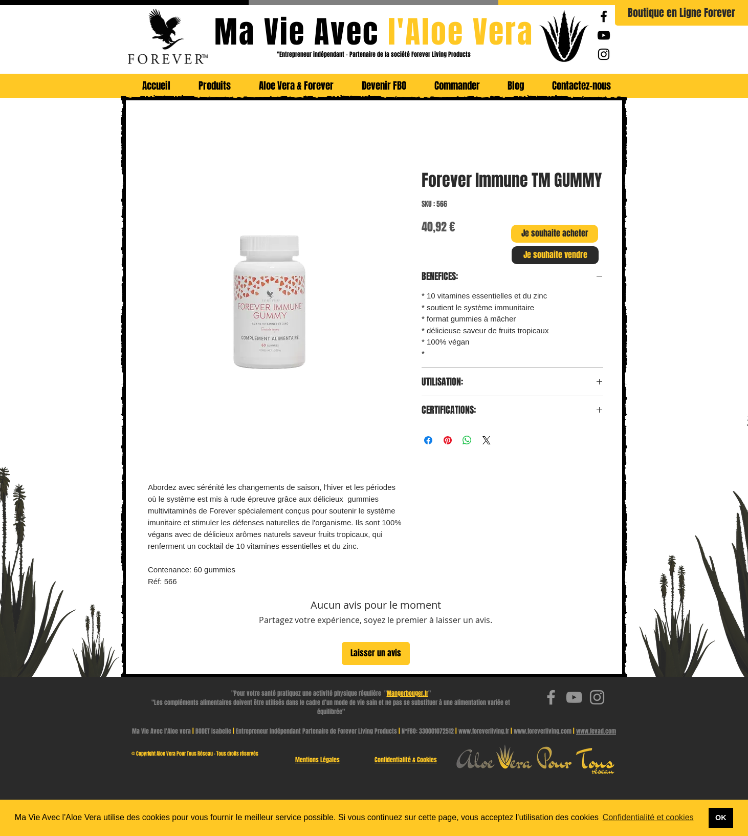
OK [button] (721, 817)
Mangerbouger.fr (407, 693)
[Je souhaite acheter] (554, 234)
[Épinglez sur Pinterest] (448, 440)
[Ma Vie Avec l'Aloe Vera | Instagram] (603, 54)
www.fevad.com (596, 731)
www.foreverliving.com (542, 731)
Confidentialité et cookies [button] (648, 817)
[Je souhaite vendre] (555, 255)
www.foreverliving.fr (483, 731)
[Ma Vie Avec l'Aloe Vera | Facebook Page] (603, 16)
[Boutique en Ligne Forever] (681, 13)
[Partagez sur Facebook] (428, 440)
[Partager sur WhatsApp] (467, 440)
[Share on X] (486, 440)
